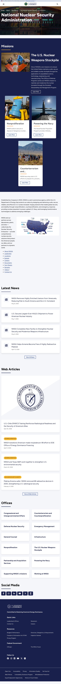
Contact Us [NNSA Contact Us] (8, 272)
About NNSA (8, 251)
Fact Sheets (8, 265)
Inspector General (36, 638)
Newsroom (34, 624)
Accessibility (16, 674)
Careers (33, 626)
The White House (35, 649)
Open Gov (8, 674)
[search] (57, 4)
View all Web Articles (30, 494)
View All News (30, 357)
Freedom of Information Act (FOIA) (17, 638)
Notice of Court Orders (31, 680)
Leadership (7, 254)
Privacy (25, 674)
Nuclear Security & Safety (13, 477)
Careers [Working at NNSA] (6, 260)
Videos (7, 270)
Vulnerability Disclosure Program (24, 677)
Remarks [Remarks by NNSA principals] (7, 267)
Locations (7, 256)
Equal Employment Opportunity (14, 680)
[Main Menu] (3, 4)
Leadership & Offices (13, 624)
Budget (6, 258)
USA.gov (9, 649)
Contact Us (10, 626)
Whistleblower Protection (42, 677)
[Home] (30, 5)
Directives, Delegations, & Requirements (42, 635)
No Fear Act (46, 674)
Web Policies (8, 677)
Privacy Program (11, 641)
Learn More (36, 91)
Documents (8, 263)
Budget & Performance (13, 635)
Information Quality (34, 674)
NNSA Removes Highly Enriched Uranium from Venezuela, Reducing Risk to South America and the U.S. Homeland (34, 301)
